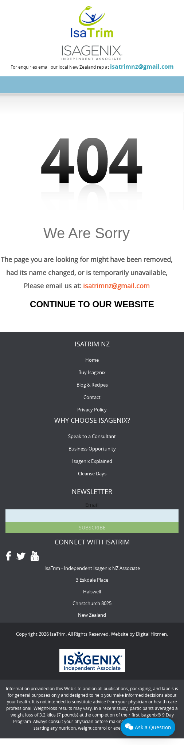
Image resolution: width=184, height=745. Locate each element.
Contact (92, 397)
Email (92, 504)
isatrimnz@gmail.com (142, 66)
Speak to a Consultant (92, 436)
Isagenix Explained (92, 461)
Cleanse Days (92, 473)
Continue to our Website (92, 304)
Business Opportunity (92, 448)
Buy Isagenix (92, 372)
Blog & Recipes (92, 384)
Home (92, 360)
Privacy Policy (92, 409)
